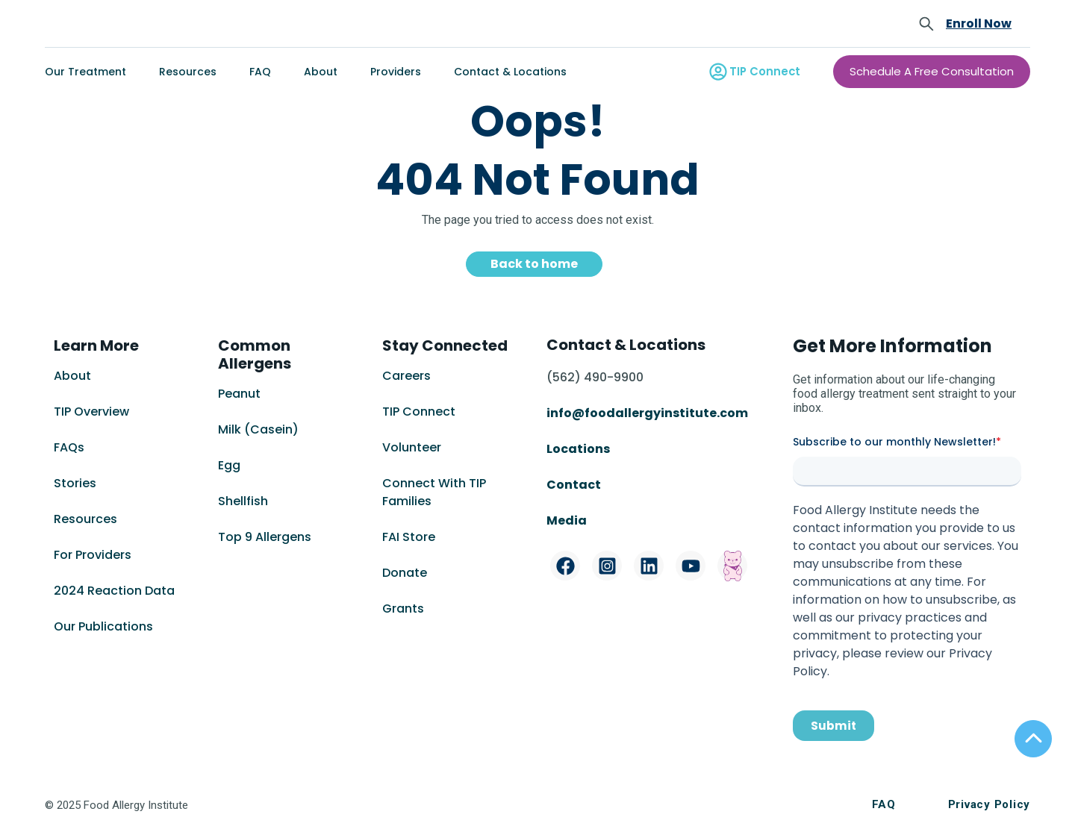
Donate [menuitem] (404, 572)
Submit (833, 726)
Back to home (534, 263)
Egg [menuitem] (229, 465)
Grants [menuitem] (403, 608)
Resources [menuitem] (187, 71)
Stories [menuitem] (75, 483)
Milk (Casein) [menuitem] (258, 429)
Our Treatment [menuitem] (85, 71)
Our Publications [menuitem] (103, 626)
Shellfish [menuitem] (243, 501)
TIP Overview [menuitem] (91, 411)
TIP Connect (767, 72)
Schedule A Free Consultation (937, 71)
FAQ (884, 804)
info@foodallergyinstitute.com (647, 413)
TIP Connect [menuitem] (418, 411)
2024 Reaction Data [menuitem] (114, 590)
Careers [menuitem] (406, 375)
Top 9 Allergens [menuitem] (264, 536)
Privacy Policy (989, 804)
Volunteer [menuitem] (411, 447)
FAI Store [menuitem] (408, 536)
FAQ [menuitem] (260, 71)
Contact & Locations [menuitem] (510, 71)
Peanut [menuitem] (239, 393)
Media (566, 520)
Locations (578, 448)
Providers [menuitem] (395, 71)
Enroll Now (979, 23)
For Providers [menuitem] (92, 554)
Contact (574, 484)
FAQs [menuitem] (69, 447)
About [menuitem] (320, 71)
